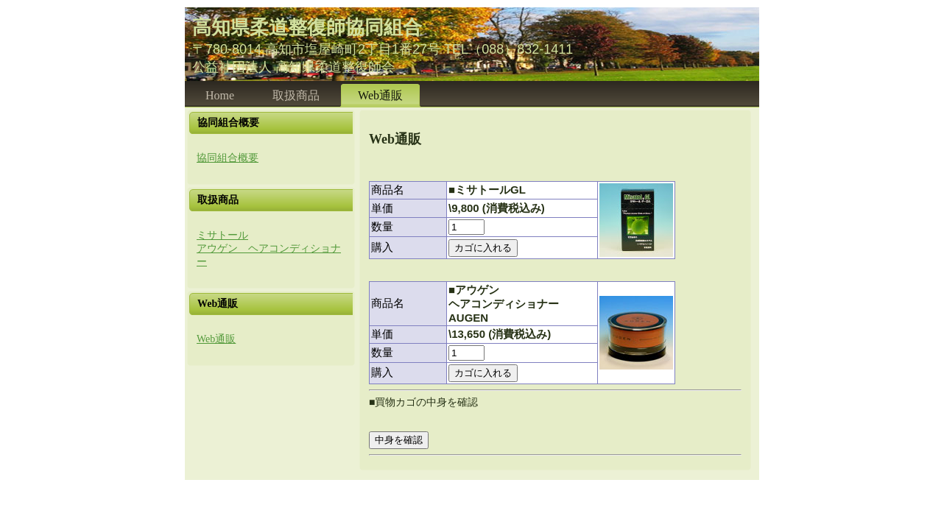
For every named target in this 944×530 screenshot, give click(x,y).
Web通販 (216, 338)
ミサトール (222, 235)
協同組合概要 (227, 157)
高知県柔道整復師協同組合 (307, 27)
